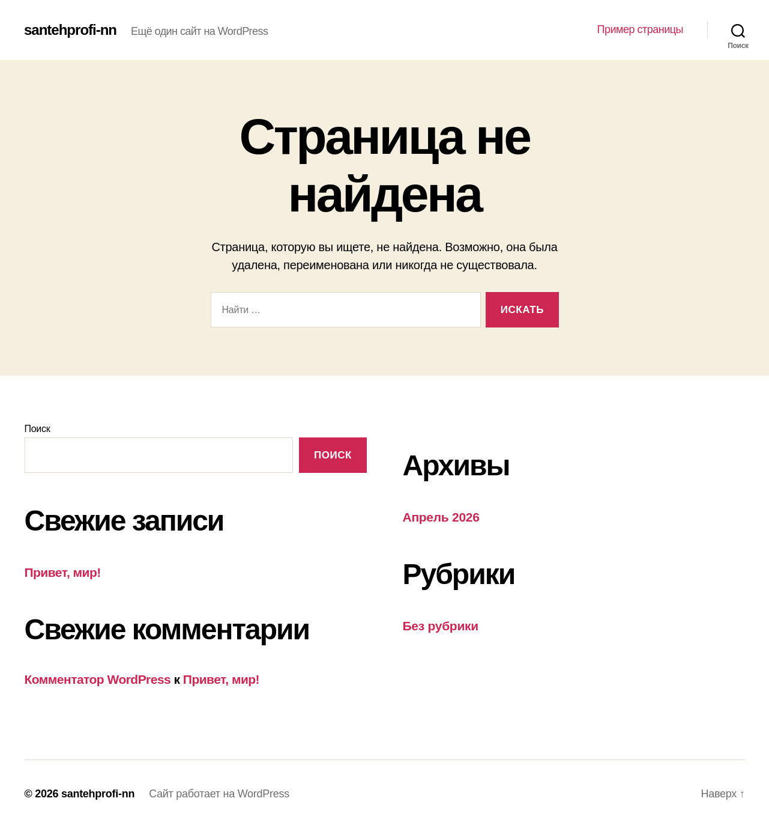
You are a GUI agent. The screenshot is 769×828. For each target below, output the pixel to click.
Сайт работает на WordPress (219, 794)
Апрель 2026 (441, 517)
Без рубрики (440, 626)
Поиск (37, 429)
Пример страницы (640, 29)
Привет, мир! (63, 572)
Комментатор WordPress (98, 679)
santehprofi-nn (70, 30)
